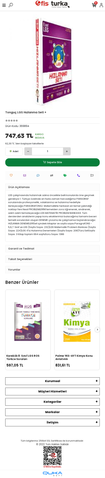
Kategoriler (52, 402)
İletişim (52, 422)
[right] (97, 329)
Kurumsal (52, 381)
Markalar (52, 412)
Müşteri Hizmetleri (52, 391)
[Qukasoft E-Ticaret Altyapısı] (52, 474)
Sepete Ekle (52, 162)
